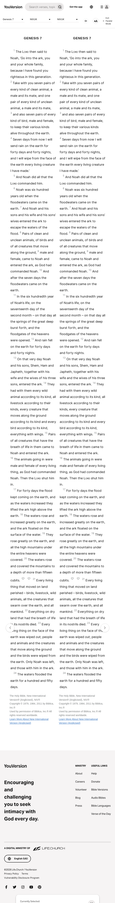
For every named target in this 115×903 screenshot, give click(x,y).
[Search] (40, 7)
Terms (25, 873)
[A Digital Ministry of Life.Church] (57, 846)
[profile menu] (104, 6)
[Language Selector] (91, 6)
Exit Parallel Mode (107, 21)
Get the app (76, 6)
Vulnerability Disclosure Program (21, 877)
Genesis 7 (13, 19)
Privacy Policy (11, 873)
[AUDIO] (86, 21)
